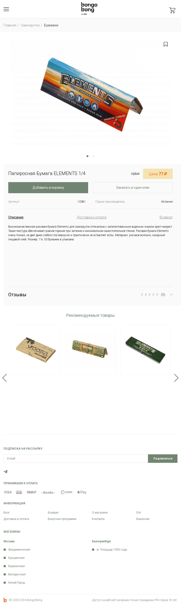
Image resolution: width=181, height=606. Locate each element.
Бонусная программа (62, 519)
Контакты (98, 519)
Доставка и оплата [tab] (92, 217)
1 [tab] (87, 156)
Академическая (19, 549)
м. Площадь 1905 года (112, 549)
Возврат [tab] (166, 217)
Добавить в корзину (48, 187)
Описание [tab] (16, 217)
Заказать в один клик (132, 187)
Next (176, 378)
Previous (4, 378)
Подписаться (162, 458)
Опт (138, 512)
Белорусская (17, 574)
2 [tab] (94, 156)
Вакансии (142, 519)
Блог (7, 512)
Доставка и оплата (16, 519)
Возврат (53, 512)
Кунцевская (16, 558)
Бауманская (16, 566)
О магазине (100, 512)
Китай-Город (16, 582)
